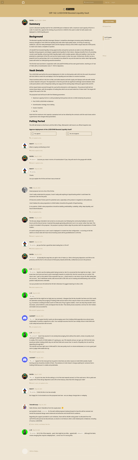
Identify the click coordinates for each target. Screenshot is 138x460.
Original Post (107, 26)
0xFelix (34, 172)
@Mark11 (80, 433)
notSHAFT (34, 336)
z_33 (33, 319)
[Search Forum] (93, 2)
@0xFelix (44, 411)
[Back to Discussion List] (2, 2)
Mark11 (34, 159)
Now (104, 56)
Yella (33, 296)
